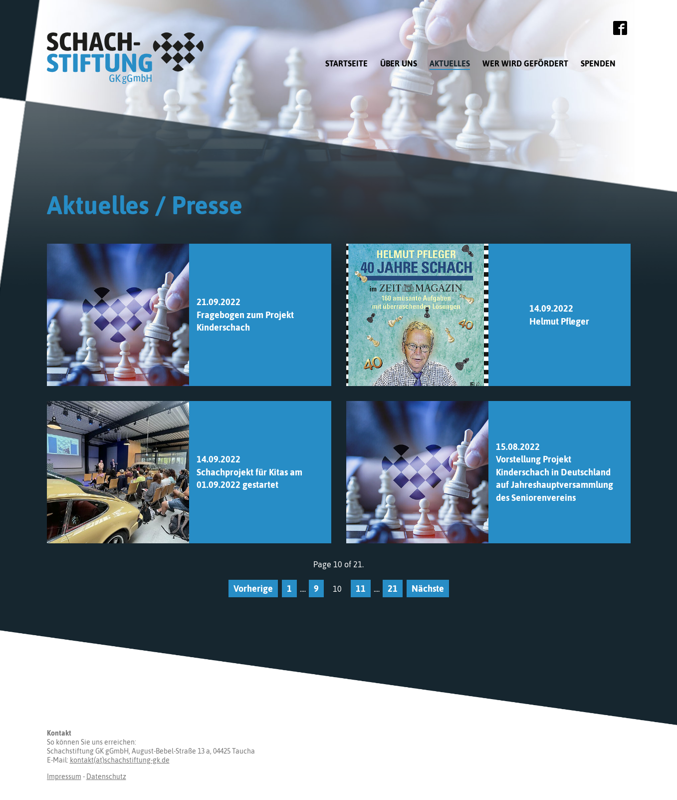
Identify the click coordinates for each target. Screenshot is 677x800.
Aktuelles (450, 63)
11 (361, 588)
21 (393, 588)
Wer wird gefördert (525, 63)
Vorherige (253, 588)
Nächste (428, 588)
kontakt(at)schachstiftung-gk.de (120, 760)
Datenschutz (106, 777)
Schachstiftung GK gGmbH (129, 58)
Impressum (64, 777)
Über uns (398, 63)
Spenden (598, 63)
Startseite (346, 63)
